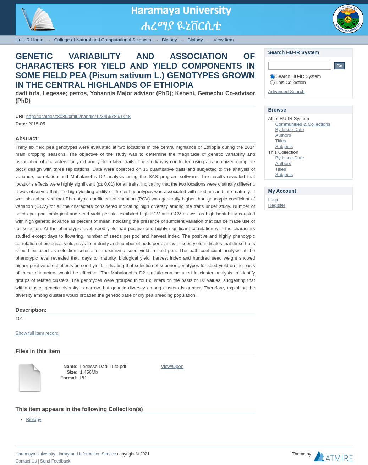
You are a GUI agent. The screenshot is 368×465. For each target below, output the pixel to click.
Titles (280, 140)
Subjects (284, 146)
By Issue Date (289, 129)
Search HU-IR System (295, 76)
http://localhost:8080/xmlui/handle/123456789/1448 (78, 116)
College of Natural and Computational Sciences (102, 39)
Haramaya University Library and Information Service (66, 454)
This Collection (288, 82)
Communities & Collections (302, 124)
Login (347, 8)
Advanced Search (286, 91)
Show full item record (37, 333)
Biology (169, 39)
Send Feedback (55, 461)
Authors (283, 135)
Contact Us (26, 461)
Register (276, 205)
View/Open (172, 366)
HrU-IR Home (30, 39)
